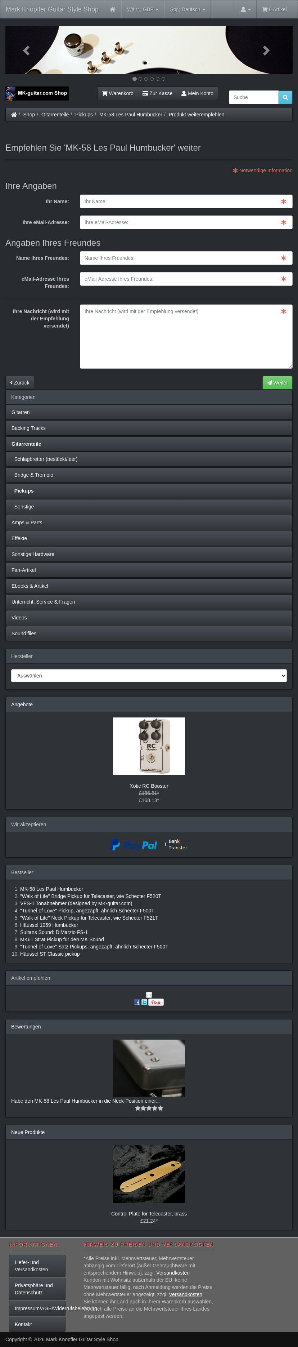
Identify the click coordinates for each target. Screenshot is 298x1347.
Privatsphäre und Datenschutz (34, 1288)
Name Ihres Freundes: (42, 258)
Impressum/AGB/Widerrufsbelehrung (40, 1308)
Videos (19, 618)
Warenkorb (118, 93)
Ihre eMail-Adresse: (46, 222)
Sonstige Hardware (33, 554)
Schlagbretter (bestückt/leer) (45, 459)
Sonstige (23, 507)
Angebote (22, 704)
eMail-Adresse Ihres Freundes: (45, 282)
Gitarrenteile (55, 114)
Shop (29, 114)
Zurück (20, 383)
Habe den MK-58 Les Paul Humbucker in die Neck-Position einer (83, 1101)
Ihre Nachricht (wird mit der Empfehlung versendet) (41, 318)
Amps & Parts (27, 522)
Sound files (24, 633)
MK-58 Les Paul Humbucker (130, 114)
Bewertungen (26, 1027)
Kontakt (23, 1324)
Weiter (277, 383)
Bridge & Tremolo (32, 475)
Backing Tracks (29, 428)
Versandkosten (173, 1273)
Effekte (19, 538)
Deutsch (187, 9)
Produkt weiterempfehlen (197, 114)
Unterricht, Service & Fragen (43, 602)
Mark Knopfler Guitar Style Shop (52, 9)
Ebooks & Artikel (30, 586)
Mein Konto (197, 93)
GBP (143, 9)
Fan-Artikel (24, 570)
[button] (27, 50)
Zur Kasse (157, 93)
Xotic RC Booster (149, 786)
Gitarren (21, 412)
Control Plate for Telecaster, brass (149, 1214)
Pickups (84, 114)
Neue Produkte (28, 1132)
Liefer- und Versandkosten (31, 1265)
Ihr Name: (57, 201)
